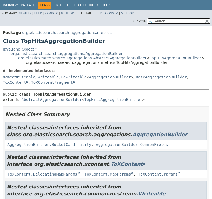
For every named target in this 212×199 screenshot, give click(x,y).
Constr (51, 13)
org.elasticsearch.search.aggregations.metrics (67, 32)
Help (106, 5)
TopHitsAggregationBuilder (175, 58)
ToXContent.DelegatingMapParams (42, 174)
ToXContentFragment (52, 82)
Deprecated (75, 5)
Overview (10, 5)
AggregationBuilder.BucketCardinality (49, 144)
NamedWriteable (19, 77)
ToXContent (14, 82)
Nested (24, 13)
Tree (58, 5)
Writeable (48, 77)
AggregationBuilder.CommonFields (132, 144)
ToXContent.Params (157, 174)
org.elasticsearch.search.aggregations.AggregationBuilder (66, 53)
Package (28, 5)
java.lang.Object (18, 49)
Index (93, 5)
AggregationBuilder (110, 77)
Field (38, 13)
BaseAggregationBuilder (161, 77)
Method (67, 13)
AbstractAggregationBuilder (51, 99)
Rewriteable (74, 77)
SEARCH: (139, 21)
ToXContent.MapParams (107, 174)
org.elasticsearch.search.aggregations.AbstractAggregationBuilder (82, 58)
